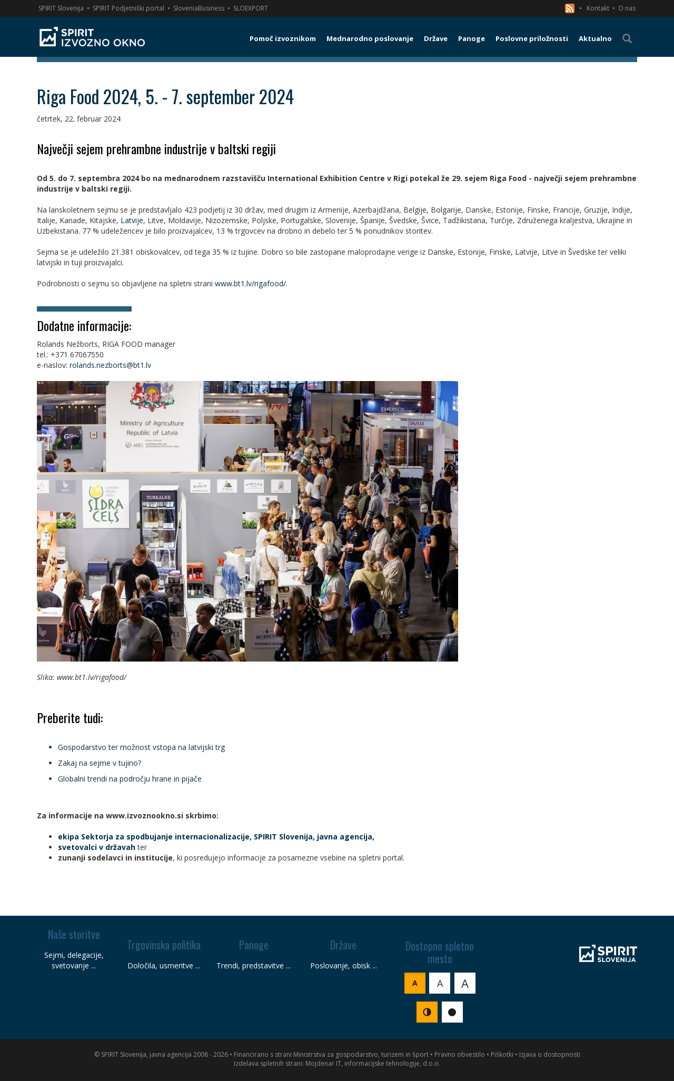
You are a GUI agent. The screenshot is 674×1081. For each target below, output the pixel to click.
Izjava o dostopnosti (549, 1054)
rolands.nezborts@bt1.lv (110, 365)
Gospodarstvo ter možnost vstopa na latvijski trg (141, 747)
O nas (627, 8)
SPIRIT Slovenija (61, 8)
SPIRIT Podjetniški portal (128, 8)
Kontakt (598, 8)
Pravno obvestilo (459, 1054)
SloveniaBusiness (198, 8)
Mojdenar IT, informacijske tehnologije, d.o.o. (372, 1063)
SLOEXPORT (250, 8)
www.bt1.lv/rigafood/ (250, 283)
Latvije (132, 220)
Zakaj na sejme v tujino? (99, 763)
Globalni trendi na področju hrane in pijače (130, 779)
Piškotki (502, 1054)
